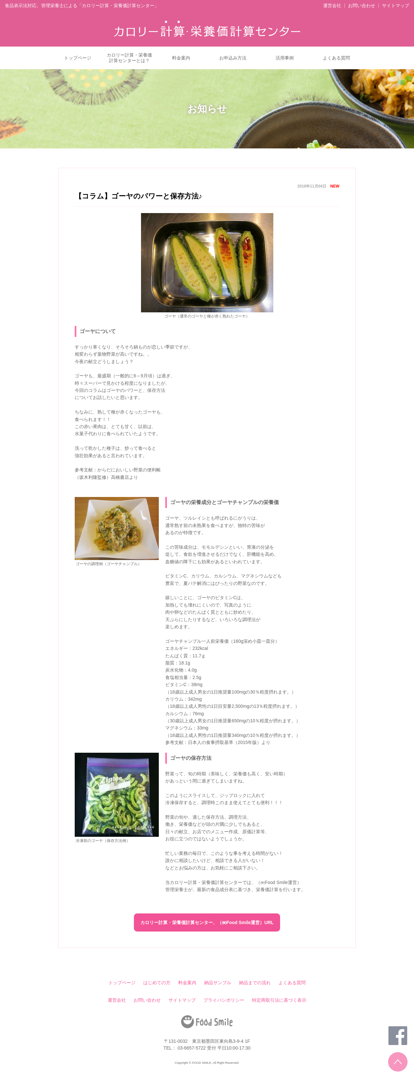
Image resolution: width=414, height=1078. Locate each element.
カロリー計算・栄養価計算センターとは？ (129, 57)
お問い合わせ (361, 5)
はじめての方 (156, 982)
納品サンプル (217, 982)
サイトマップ (395, 5)
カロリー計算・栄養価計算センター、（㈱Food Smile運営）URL (207, 922)
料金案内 (181, 57)
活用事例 (285, 57)
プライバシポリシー (223, 1000)
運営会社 (332, 5)
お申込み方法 (232, 57)
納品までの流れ (255, 982)
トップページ (77, 57)
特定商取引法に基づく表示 (279, 1000)
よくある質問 (336, 57)
